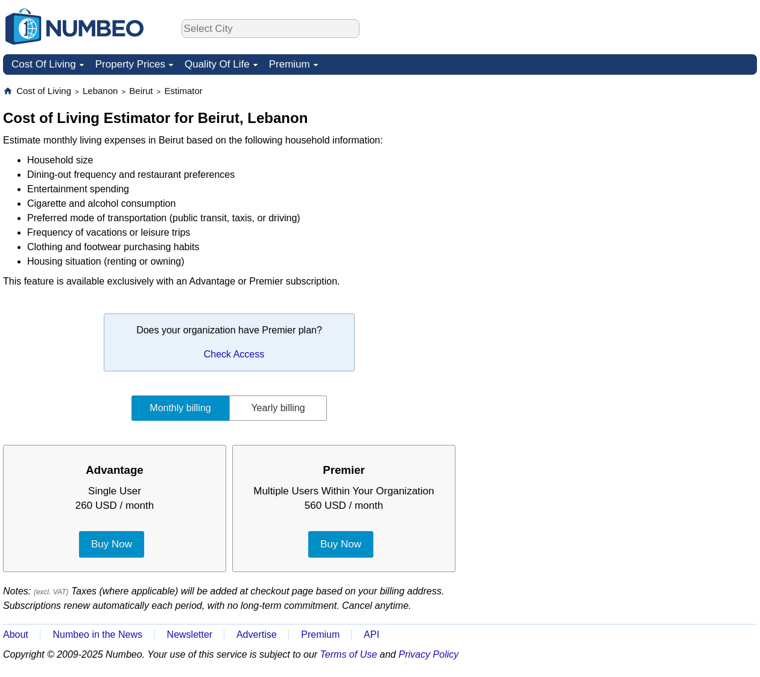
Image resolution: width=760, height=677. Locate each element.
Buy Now (111, 544)
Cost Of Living (43, 64)
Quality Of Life (217, 64)
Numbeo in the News (97, 634)
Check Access (234, 354)
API (371, 634)
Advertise (256, 634)
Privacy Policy (429, 654)
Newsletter (190, 634)
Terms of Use (349, 654)
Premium (289, 64)
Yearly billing (278, 408)
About (15, 634)
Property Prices (130, 64)
